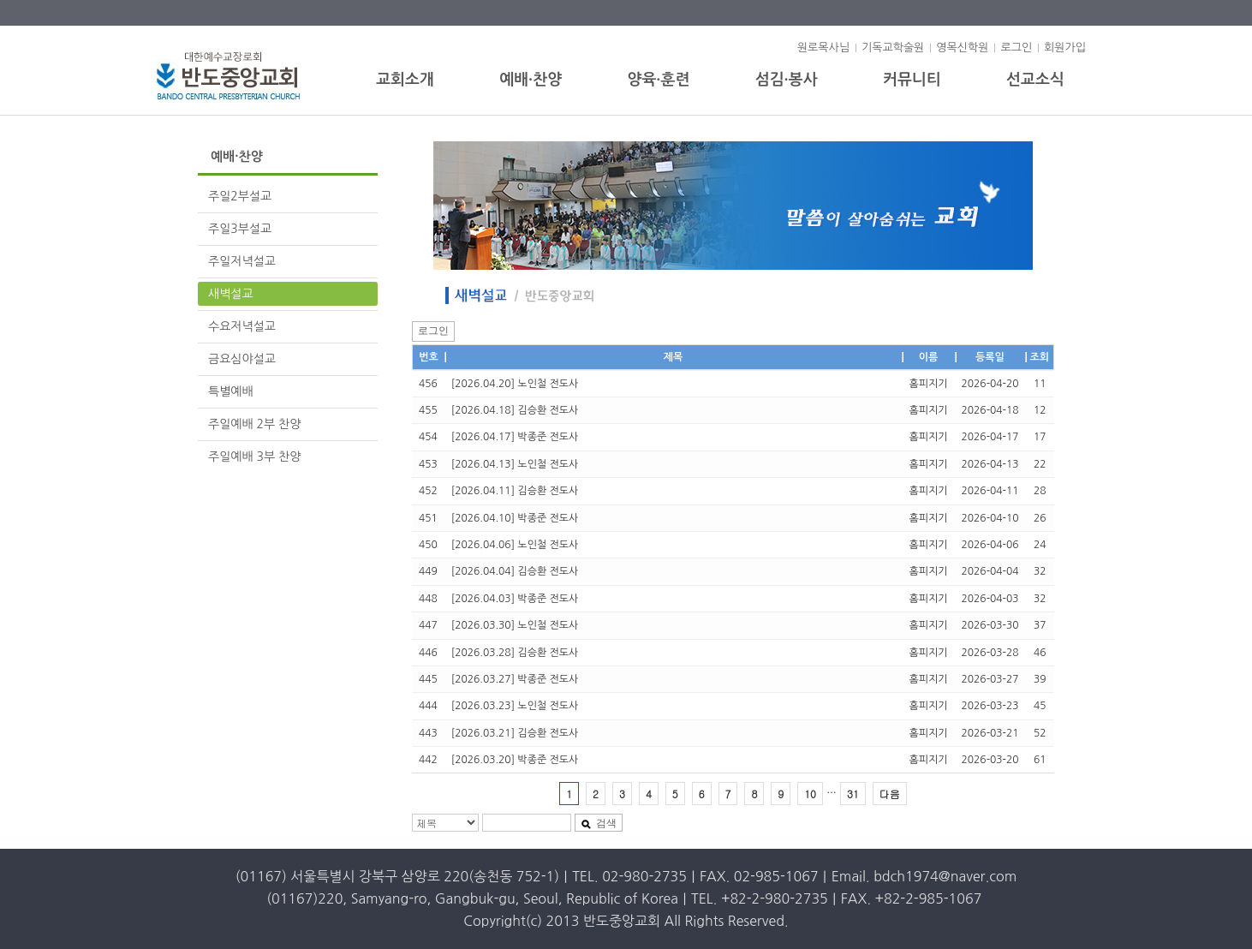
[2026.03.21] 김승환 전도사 (515, 733)
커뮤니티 (912, 79)
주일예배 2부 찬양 (254, 424)
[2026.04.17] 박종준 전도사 (515, 437)
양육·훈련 (658, 79)
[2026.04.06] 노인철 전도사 (515, 545)
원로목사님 (823, 47)
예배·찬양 (530, 79)
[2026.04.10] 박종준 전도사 (515, 518)
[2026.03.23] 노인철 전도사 (515, 706)
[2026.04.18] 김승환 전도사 (515, 410)
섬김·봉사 (786, 79)
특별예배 (230, 391)
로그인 (1016, 47)
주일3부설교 (239, 229)
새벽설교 (230, 294)
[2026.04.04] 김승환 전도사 (515, 571)
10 (810, 793)
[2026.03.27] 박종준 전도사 (515, 679)
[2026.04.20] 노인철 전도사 (515, 384)
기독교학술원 (892, 47)
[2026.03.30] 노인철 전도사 (515, 625)
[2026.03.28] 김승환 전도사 (515, 653)
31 (853, 793)
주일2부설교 (239, 196)
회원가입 (1065, 47)
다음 (889, 793)
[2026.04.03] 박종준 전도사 (515, 599)
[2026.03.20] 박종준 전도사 (515, 760)
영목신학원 (962, 47)
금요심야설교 (242, 359)
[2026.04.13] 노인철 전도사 (515, 464)
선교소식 (1035, 79)
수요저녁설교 (242, 326)
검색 (599, 823)
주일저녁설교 (242, 261)
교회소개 (405, 79)
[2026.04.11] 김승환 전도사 (515, 491)
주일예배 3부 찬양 (254, 457)
